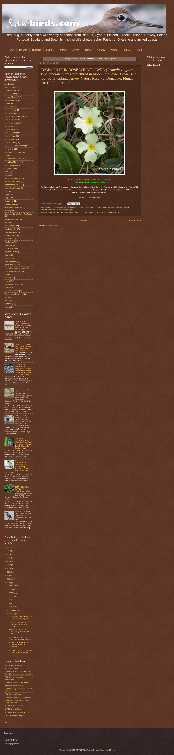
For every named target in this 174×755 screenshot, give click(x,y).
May (11, 600)
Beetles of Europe (11, 97)
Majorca (7, 258)
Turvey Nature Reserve (105, 207)
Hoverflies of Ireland (11, 219)
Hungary (7, 222)
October (12, 614)
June (11, 603)
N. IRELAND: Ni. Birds (12, 709)
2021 (9, 579)
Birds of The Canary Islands (14, 146)
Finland (63, 49)
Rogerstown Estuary (11, 284)
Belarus (23, 49)
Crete (6, 172)
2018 (9, 568)
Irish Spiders (9, 242)
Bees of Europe (10, 94)
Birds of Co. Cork (10, 120)
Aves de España (10, 87)
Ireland (88, 49)
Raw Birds (52, 204)
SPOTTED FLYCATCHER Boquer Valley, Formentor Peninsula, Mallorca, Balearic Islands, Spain (17, 466)
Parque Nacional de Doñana (14, 268)
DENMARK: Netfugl (11, 669)
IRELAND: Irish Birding (12, 694)
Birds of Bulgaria (10, 113)
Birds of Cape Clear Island (14, 116)
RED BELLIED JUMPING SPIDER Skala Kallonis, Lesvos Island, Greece (23, 420)
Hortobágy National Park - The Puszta (18, 214)
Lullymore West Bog (11, 252)
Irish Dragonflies (10, 229)
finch (6, 297)
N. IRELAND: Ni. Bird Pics (14, 706)
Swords (7, 287)
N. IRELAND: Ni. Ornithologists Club (17, 712)
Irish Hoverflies (9, 235)
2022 (9, 583)
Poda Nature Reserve (12, 271)
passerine (8, 304)
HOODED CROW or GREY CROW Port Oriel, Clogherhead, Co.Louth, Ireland (23, 515)
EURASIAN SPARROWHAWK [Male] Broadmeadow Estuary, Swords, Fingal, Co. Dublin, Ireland (23, 443)
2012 (9, 547)
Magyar (7, 255)
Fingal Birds (8, 201)
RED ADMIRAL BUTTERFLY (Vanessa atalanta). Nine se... (20, 638)
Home (11, 49)
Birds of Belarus (10, 110)
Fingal (54, 207)
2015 (9, 558)
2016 (9, 561)
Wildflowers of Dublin (122, 207)
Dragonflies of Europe (12, 185)
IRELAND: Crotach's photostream (16, 682)
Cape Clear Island (11, 165)
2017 (9, 565)
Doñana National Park (12, 182)
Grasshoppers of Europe (13, 207)
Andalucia (8, 84)
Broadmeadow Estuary (12, 152)
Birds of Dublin (9, 107)
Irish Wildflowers (69, 207)
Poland (113, 49)
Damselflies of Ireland (12, 178)
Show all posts (110, 59)
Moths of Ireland (10, 265)
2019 (9, 572)
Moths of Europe (10, 262)
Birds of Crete (9, 126)
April (11, 596)
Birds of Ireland (10, 143)
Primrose (79, 207)
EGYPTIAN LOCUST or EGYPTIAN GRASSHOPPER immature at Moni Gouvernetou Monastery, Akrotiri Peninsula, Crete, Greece (18, 396)
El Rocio (7, 191)
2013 (9, 551)
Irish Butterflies (9, 226)
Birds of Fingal (9, 136)
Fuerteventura (9, 204)
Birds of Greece (10, 139)
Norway (101, 49)
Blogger (112, 750)
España (7, 195)
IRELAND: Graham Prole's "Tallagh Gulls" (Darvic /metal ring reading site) (18, 673)
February (12, 589)
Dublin (48, 207)
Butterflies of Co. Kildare (13, 159)
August (12, 607)
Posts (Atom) (52, 226)
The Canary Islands (11, 291)
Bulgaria (36, 49)
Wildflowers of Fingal (65, 210)
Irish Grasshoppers (11, 232)
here (80, 182)
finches (7, 301)
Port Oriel (7, 278)
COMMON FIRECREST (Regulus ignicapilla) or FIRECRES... (18, 624)
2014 (9, 554)
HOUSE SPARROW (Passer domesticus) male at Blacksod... (19, 645)
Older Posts (135, 220)
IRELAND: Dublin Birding (13, 685)
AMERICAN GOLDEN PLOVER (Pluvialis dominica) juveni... (20, 618)
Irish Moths (8, 239)
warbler (7, 307)
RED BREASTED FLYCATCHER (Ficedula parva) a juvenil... (21, 651)
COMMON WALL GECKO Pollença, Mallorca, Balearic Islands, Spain (23, 326)
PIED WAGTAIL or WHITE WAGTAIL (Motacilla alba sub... (19, 632)
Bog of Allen (8, 149)
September (13, 610)
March (11, 593)
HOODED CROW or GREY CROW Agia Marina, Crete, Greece (23, 347)
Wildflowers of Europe (48, 210)
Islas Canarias (9, 248)
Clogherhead (9, 168)
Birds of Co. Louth (11, 123)
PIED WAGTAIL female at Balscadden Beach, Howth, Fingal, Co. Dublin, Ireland (23, 370)
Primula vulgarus (90, 207)
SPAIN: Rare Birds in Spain (14, 716)
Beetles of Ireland (10, 100)
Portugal (127, 49)
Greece (75, 49)
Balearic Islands (10, 91)
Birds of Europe (10, 133)
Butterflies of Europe (11, 162)
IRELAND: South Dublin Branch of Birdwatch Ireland (16, 701)
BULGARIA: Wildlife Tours (14, 665)
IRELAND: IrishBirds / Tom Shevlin (17, 697)
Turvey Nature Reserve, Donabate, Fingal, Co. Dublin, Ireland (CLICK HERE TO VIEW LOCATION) (84, 212)
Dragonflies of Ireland (12, 188)
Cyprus (50, 49)
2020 (9, 575)
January (12, 586)
